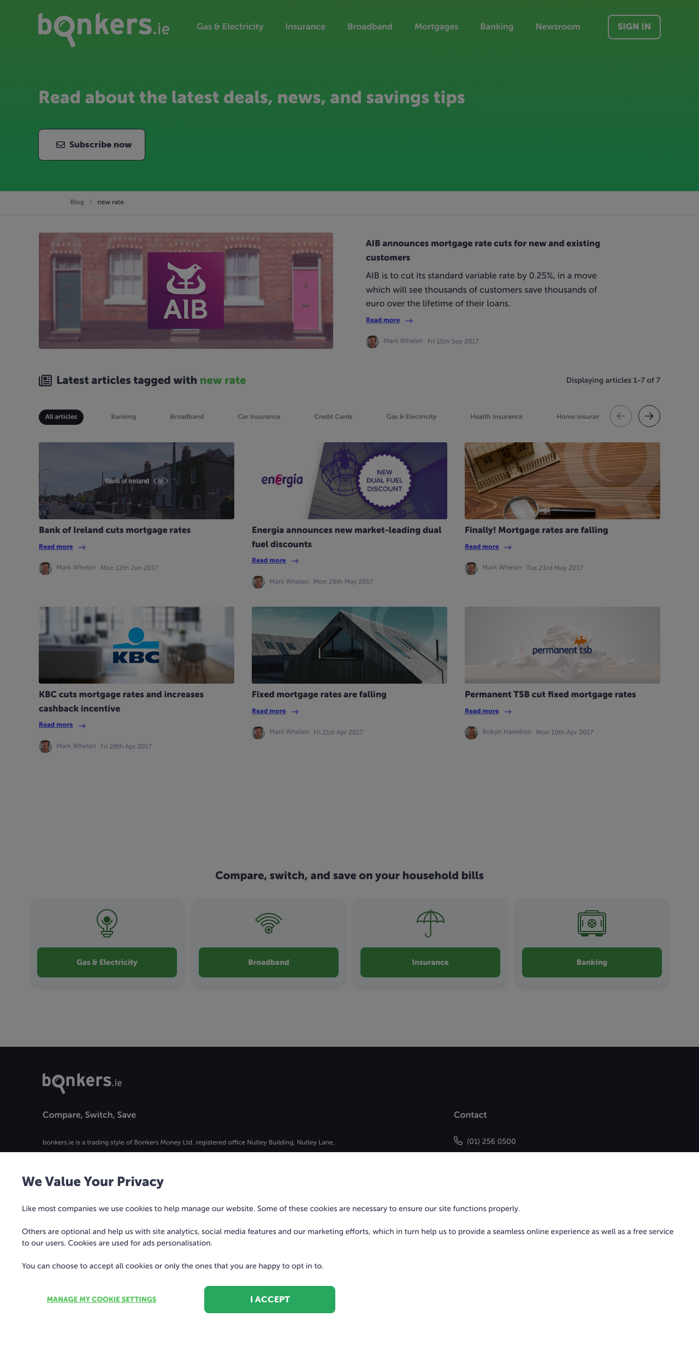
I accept (270, 1299)
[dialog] (349, 673)
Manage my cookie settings (102, 1300)
